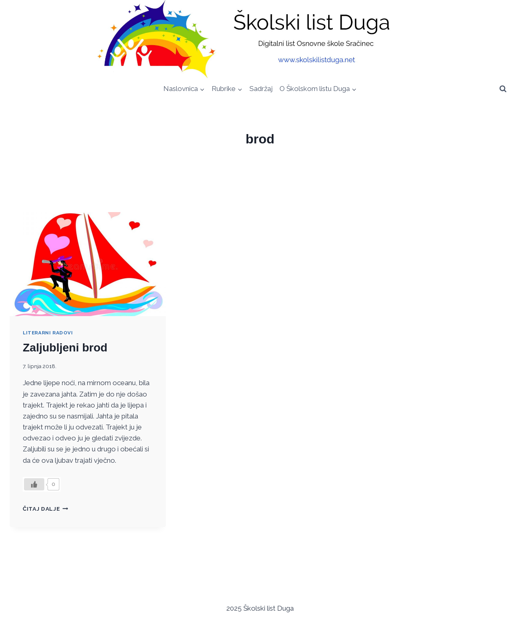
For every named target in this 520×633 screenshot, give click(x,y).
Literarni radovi (48, 333)
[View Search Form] (503, 88)
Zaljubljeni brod (65, 347)
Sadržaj (261, 89)
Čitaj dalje (45, 508)
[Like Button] (34, 484)
